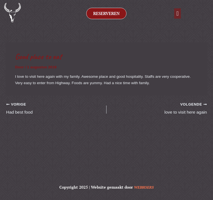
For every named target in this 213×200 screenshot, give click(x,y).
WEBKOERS (143, 187)
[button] (177, 13)
